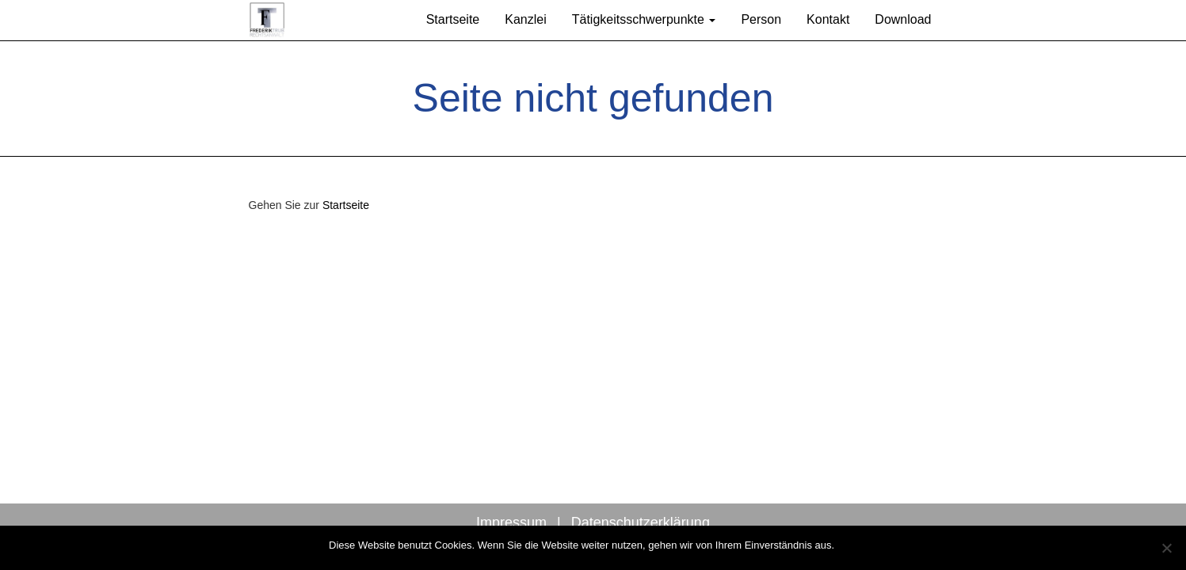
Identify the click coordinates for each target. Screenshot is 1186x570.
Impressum (511, 522)
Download (903, 19)
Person (761, 19)
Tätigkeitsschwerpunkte (644, 19)
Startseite (453, 19)
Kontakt (828, 19)
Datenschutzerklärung (640, 522)
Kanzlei (525, 19)
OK (849, 545)
